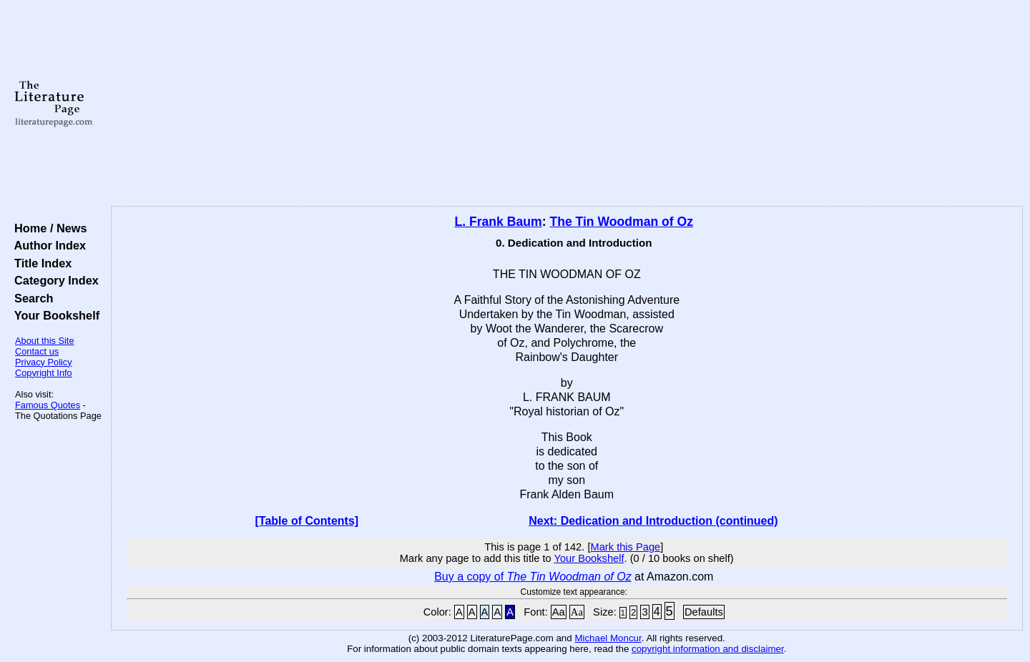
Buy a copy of (533, 576)
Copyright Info (43, 372)
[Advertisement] (566, 104)
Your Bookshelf (53, 315)
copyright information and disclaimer (708, 648)
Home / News (47, 228)
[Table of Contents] (307, 521)
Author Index (47, 245)
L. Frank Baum (497, 221)
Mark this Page (625, 547)
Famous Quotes (47, 405)
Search (30, 298)
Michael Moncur (607, 638)
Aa (558, 612)
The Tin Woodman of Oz (621, 221)
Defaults (704, 612)
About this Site (44, 340)
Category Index (53, 280)
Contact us (37, 351)
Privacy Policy (43, 362)
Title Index (40, 263)
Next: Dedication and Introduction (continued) (653, 521)
